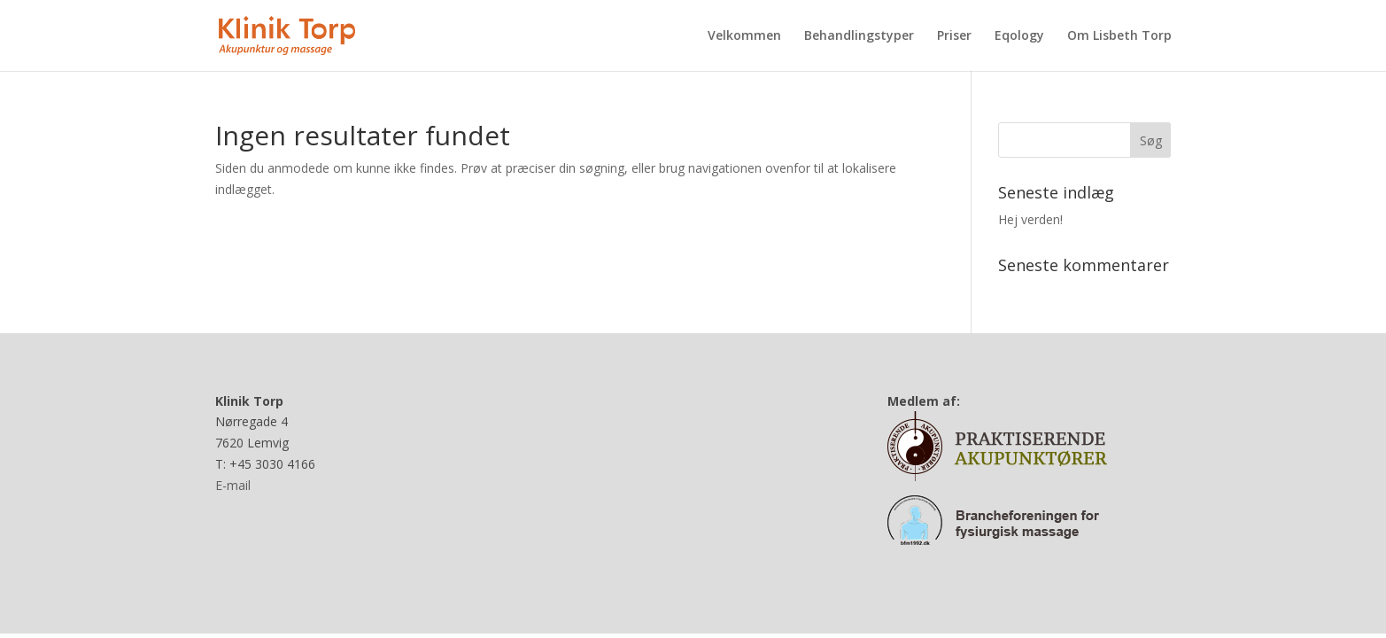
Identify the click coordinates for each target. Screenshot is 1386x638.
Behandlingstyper (859, 36)
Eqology (1019, 36)
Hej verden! (1030, 219)
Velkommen (744, 36)
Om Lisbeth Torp (1119, 36)
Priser (954, 36)
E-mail (233, 485)
